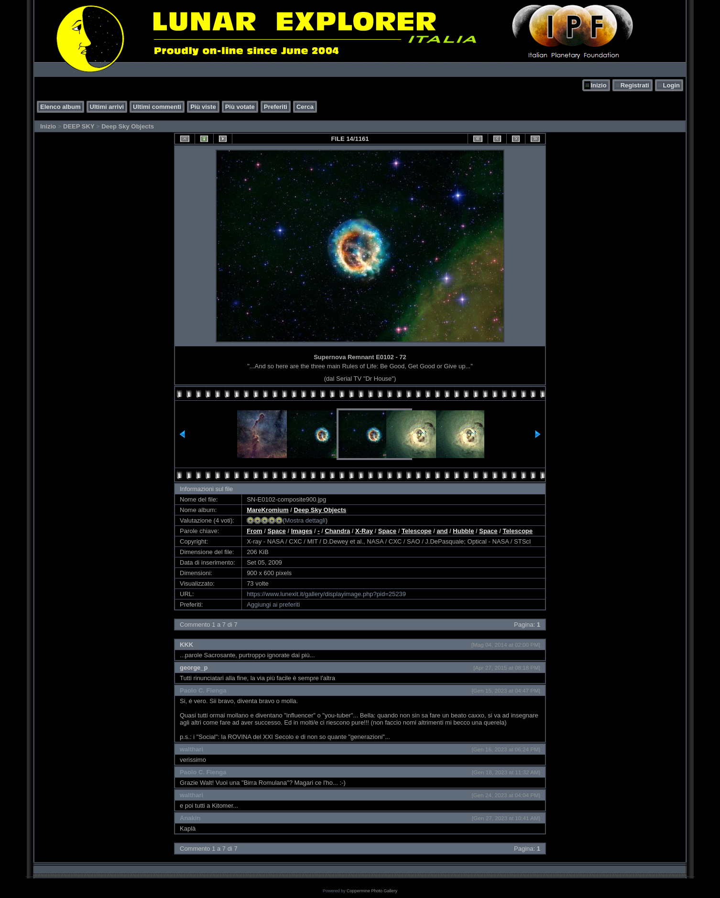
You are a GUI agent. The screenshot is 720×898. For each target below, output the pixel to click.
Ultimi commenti (157, 106)
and (441, 531)
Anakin (190, 818)
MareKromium (267, 509)
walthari (191, 749)
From (254, 531)
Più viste (203, 106)
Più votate (240, 106)
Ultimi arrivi (107, 106)
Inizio (598, 85)
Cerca (305, 106)
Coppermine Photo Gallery (372, 890)
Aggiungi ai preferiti (273, 604)
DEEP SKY (78, 126)
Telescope (417, 531)
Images (302, 531)
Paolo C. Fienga (203, 690)
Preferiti (275, 106)
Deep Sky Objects (127, 126)
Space (276, 531)
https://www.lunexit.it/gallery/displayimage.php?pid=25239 (326, 594)
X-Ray (364, 531)
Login (671, 85)
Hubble (463, 531)
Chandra (337, 531)
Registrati (635, 85)
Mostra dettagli (304, 520)
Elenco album (60, 106)
